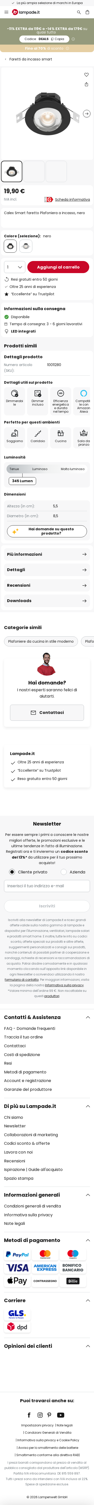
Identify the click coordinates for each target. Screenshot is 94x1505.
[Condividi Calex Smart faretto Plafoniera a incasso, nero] (86, 84)
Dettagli (16, 570)
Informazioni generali (32, 1194)
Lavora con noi (18, 1152)
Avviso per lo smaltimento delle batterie (48, 1448)
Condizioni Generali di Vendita (48, 1432)
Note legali (14, 1223)
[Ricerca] (79, 12)
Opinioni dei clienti (28, 1346)
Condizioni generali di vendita (32, 1206)
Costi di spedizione (22, 1055)
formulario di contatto (22, 979)
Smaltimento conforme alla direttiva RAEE (48, 1455)
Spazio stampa (18, 1178)
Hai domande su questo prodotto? (51, 531)
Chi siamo (13, 1117)
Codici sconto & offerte (27, 1143)
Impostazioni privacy (37, 1425)
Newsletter (15, 1126)
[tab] (47, 1053)
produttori (51, 996)
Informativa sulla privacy (64, 985)
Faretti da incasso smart (31, 59)
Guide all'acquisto (45, 1169)
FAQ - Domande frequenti (29, 1028)
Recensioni (18, 585)
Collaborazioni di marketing (31, 1135)
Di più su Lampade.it (30, 1106)
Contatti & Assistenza (32, 1017)
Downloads (19, 601)
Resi (8, 1063)
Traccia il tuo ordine (23, 1037)
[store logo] (29, 12)
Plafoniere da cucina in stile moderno (41, 641)
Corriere (15, 1300)
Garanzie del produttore (28, 1089)
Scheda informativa (72, 199)
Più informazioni (24, 554)
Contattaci (15, 1046)
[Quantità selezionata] (14, 267)
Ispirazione (14, 1169)
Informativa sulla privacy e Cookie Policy (48, 1440)
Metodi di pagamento (25, 1072)
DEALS (44, 39)
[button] (11, 171)
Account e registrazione (27, 1081)
